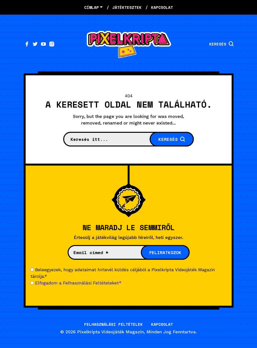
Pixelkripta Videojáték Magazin (110, 331)
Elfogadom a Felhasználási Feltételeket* (78, 282)
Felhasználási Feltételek (113, 324)
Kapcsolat (162, 324)
